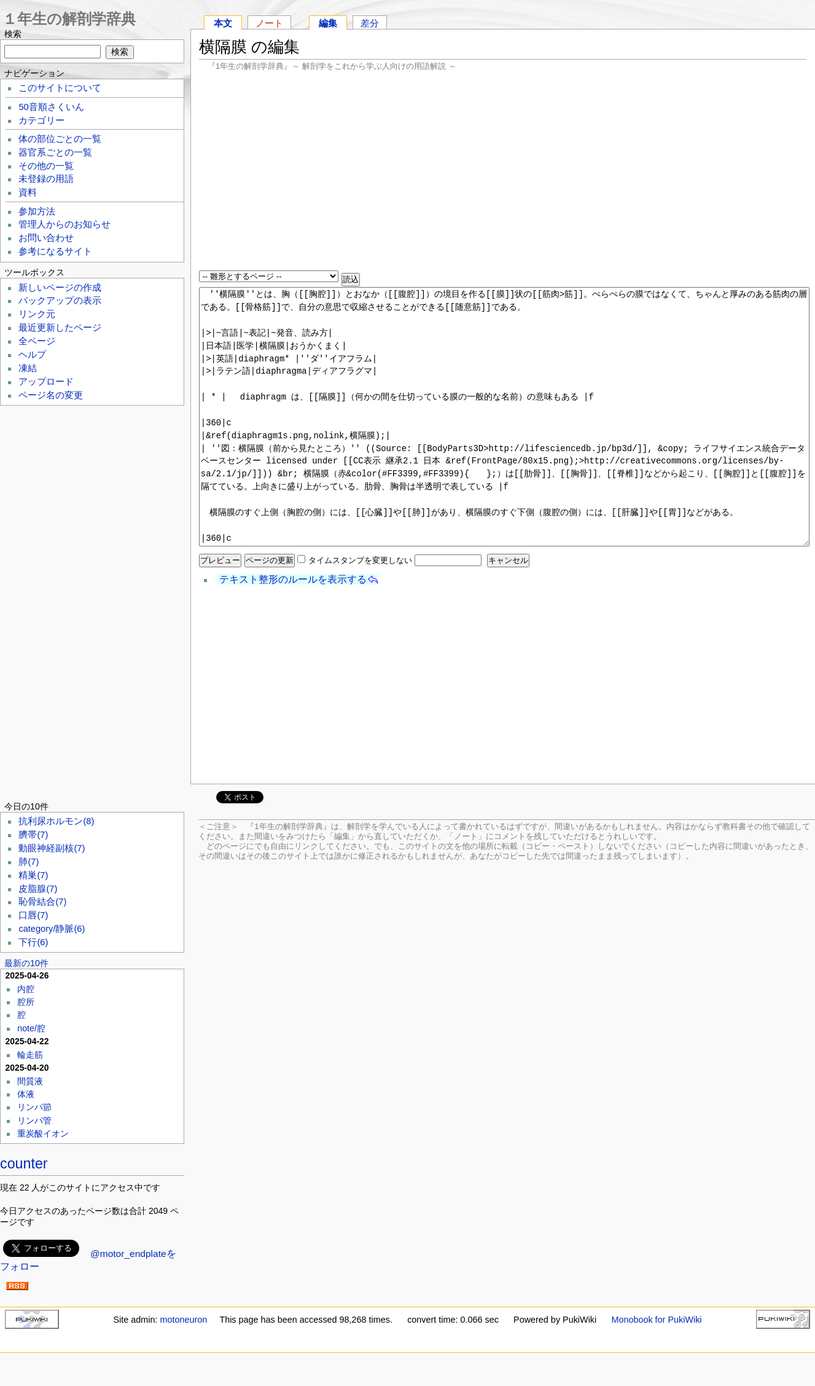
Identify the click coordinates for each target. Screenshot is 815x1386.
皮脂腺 (37, 889)
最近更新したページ (59, 328)
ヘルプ (32, 355)
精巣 (33, 875)
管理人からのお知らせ (64, 224)
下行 (33, 942)
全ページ (36, 341)
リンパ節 (34, 1107)
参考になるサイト (55, 251)
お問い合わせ (46, 238)
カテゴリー (41, 120)
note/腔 (31, 1028)
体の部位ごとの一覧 (59, 139)
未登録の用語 (46, 179)
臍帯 (33, 835)
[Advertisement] (502, 172)
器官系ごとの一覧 (55, 152)
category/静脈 (51, 929)
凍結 (27, 368)
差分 (370, 23)
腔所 (25, 1002)
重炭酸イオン (43, 1133)
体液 (25, 1094)
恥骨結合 (42, 902)
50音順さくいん (51, 107)
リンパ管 (34, 1120)
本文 (223, 23)
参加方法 (36, 211)
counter (24, 1163)
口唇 (33, 915)
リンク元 (36, 314)
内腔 (25, 989)
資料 (27, 192)
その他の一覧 (46, 166)
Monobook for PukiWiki (656, 1320)
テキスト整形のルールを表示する (293, 579)
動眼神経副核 (51, 848)
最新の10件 (26, 963)
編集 (328, 23)
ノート (269, 23)
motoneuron (183, 1320)
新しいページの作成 (59, 288)
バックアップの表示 (59, 300)
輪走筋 (30, 1055)
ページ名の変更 (50, 395)
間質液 (30, 1081)
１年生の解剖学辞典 (69, 18)
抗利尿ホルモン (56, 821)
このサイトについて (59, 88)
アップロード (46, 382)
